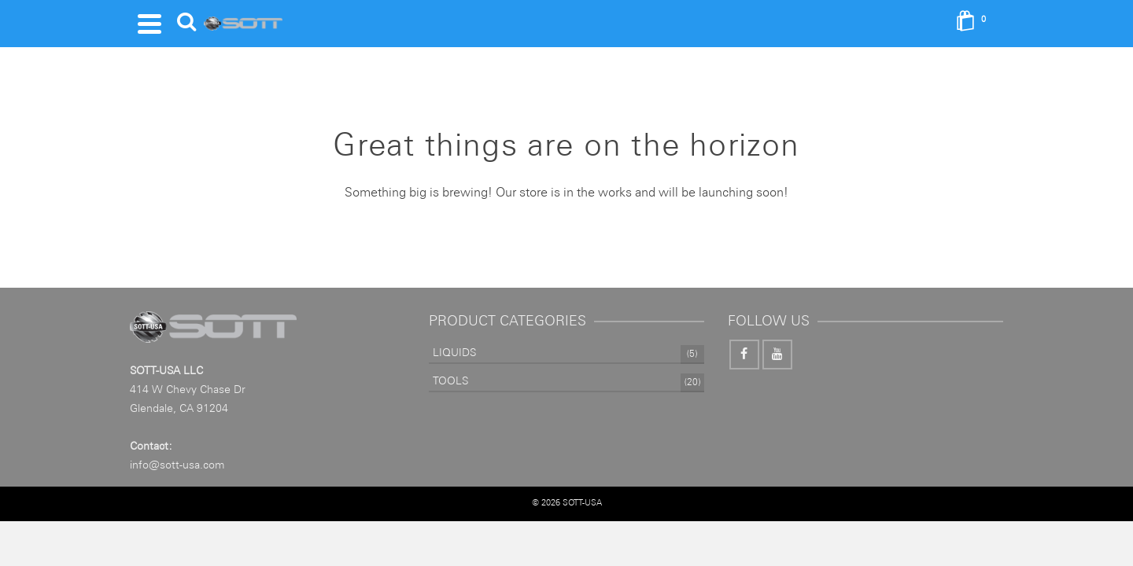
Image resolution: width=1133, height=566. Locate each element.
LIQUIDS (538, 31)
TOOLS (468, 22)
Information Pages (714, 22)
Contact (829, 22)
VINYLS (601, 22)
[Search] (891, 31)
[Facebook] (744, 370)
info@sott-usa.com (177, 481)
